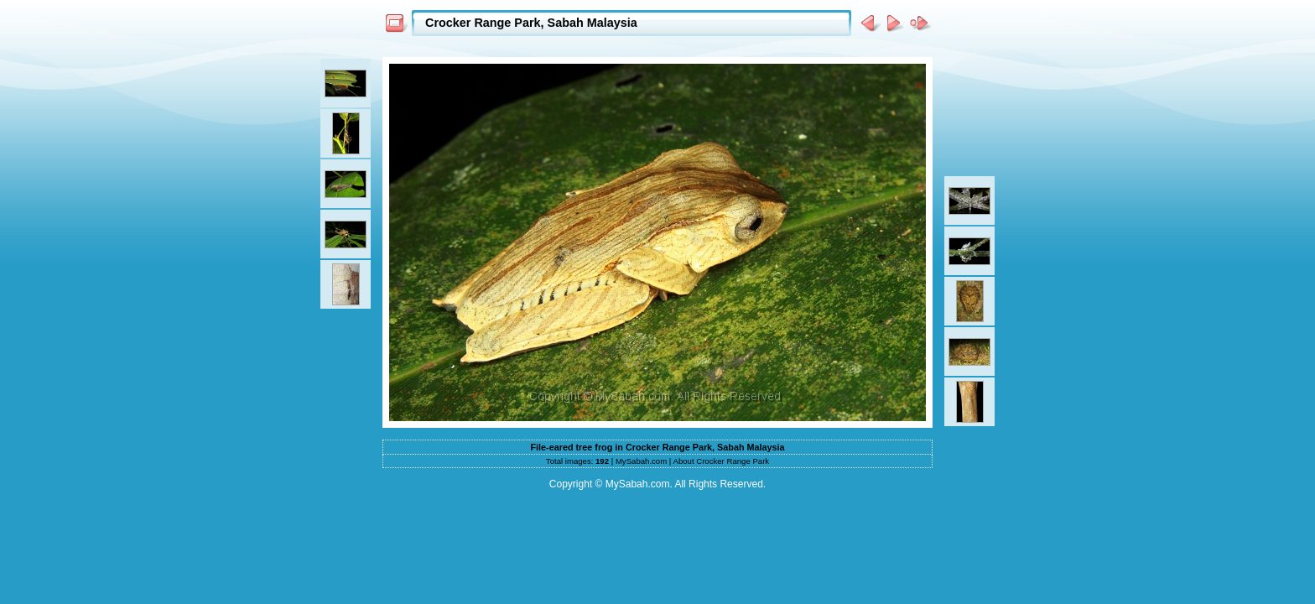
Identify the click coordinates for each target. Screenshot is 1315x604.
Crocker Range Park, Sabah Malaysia (531, 22)
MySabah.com (641, 461)
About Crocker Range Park (721, 461)
